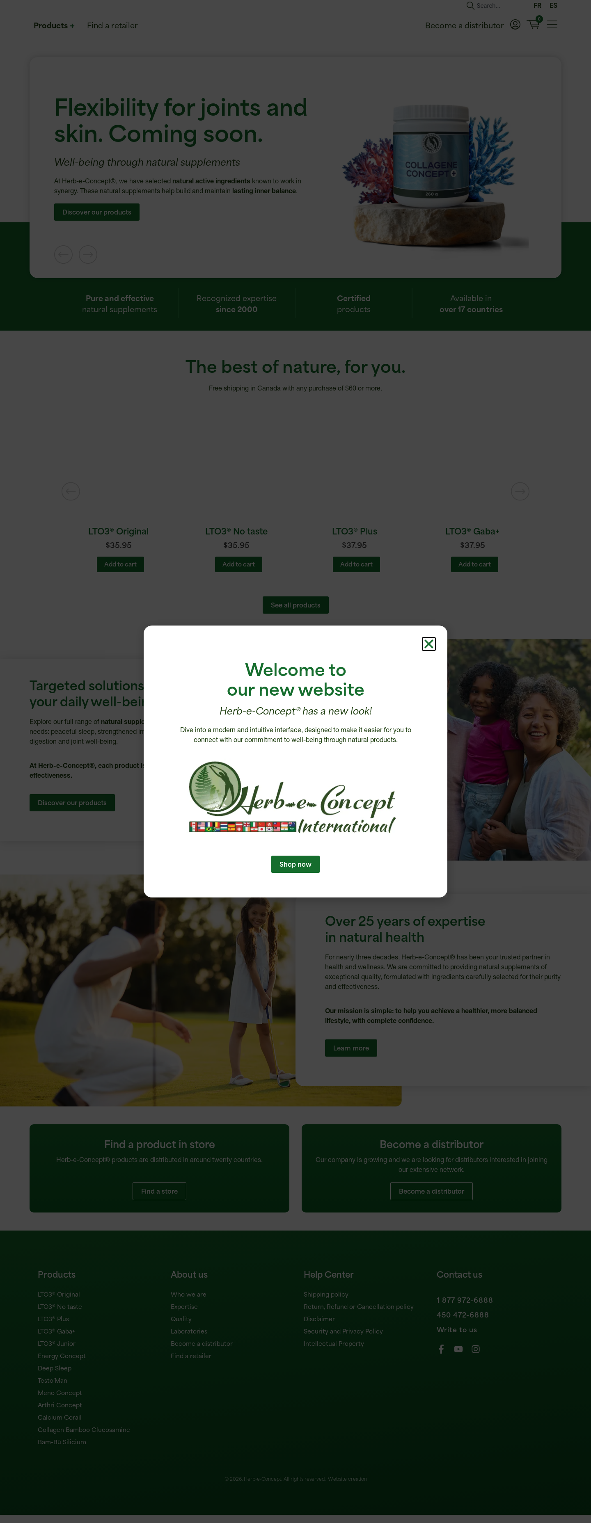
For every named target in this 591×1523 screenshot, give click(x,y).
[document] (295, 761)
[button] (429, 659)
